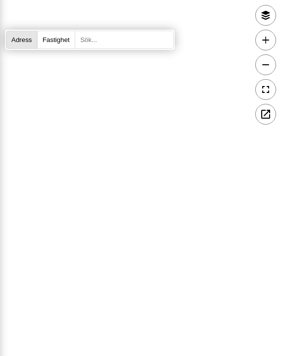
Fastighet (56, 40)
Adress (21, 40)
